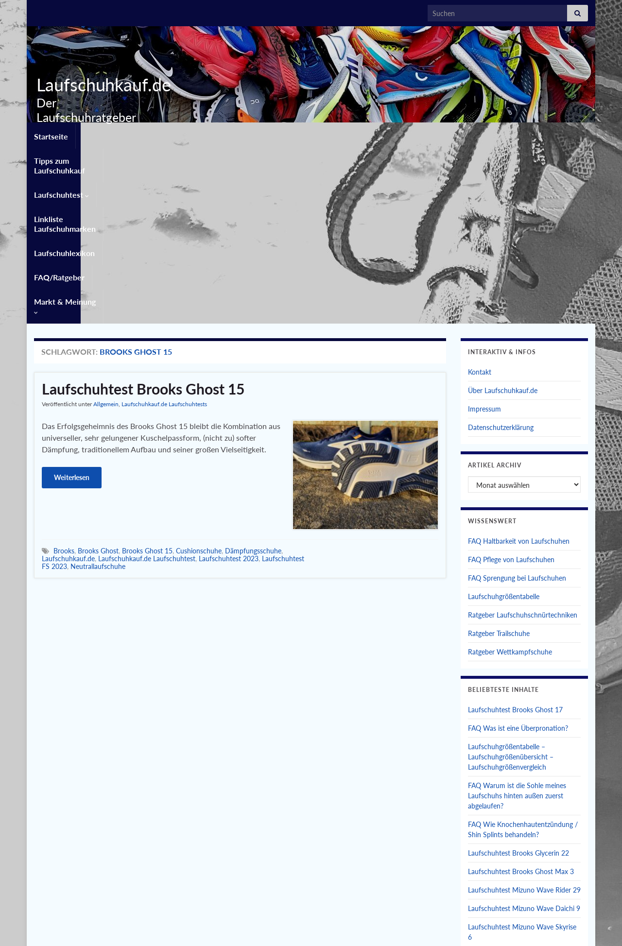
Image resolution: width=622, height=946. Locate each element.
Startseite (51, 134)
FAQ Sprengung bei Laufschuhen (517, 401)
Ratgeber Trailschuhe (499, 456)
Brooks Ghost (98, 374)
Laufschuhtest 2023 (229, 382)
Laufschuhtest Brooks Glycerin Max (521, 778)
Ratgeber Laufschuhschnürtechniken (522, 438)
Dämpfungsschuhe (253, 374)
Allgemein (106, 227)
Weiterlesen (71, 300)
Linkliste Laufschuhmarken (302, 134)
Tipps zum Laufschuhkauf (127, 134)
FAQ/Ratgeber (465, 134)
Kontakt (479, 195)
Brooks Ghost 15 (147, 374)
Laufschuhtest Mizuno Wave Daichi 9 (524, 731)
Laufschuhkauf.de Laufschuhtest (146, 382)
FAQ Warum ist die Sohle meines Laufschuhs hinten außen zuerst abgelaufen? (517, 618)
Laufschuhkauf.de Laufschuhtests (164, 227)
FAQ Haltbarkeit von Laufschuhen (519, 364)
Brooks (63, 374)
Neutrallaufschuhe (97, 389)
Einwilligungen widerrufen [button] (549, 925)
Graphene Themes (111, 934)
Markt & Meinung (539, 134)
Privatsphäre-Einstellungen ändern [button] (450, 925)
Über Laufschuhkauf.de (502, 213)
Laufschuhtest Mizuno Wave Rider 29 (524, 713)
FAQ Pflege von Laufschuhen (511, 382)
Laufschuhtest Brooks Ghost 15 (143, 212)
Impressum (484, 232)
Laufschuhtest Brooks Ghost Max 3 (521, 694)
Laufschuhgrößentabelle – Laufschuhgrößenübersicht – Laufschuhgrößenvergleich (510, 580)
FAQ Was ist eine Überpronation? (518, 551)
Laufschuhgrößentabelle (503, 419)
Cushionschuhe (199, 374)
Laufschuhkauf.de (100, 84)
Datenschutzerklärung (501, 250)
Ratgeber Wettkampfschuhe (510, 475)
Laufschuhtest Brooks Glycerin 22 (518, 676)
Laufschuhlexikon (394, 134)
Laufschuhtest (213, 134)
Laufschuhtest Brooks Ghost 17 (515, 533)
